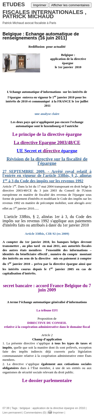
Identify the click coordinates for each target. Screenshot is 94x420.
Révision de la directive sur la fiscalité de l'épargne (47, 161)
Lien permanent (12, 412)
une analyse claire (47, 114)
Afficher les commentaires (70, 5)
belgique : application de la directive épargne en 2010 (52, 408)
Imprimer (39, 5)
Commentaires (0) (35, 412)
